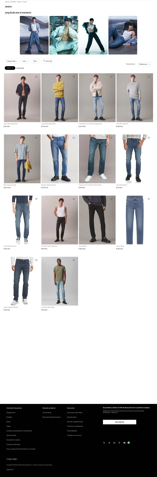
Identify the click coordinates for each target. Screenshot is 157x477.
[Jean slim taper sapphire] (59, 226)
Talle (35, 61)
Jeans (25, 2)
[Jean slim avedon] (134, 164)
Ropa (19, 2)
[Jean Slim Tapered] (134, 103)
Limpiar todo (20, 68)
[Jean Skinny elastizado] (59, 103)
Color (25, 61)
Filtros (47, 61)
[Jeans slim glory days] (22, 103)
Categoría (12, 61)
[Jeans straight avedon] (22, 287)
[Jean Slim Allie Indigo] (59, 287)
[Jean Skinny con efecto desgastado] (97, 103)
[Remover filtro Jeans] (12, 68)
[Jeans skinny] (97, 226)
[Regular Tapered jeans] (59, 164)
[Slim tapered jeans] (22, 164)
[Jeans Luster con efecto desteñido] (97, 164)
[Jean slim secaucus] (22, 226)
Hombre (13, 2)
